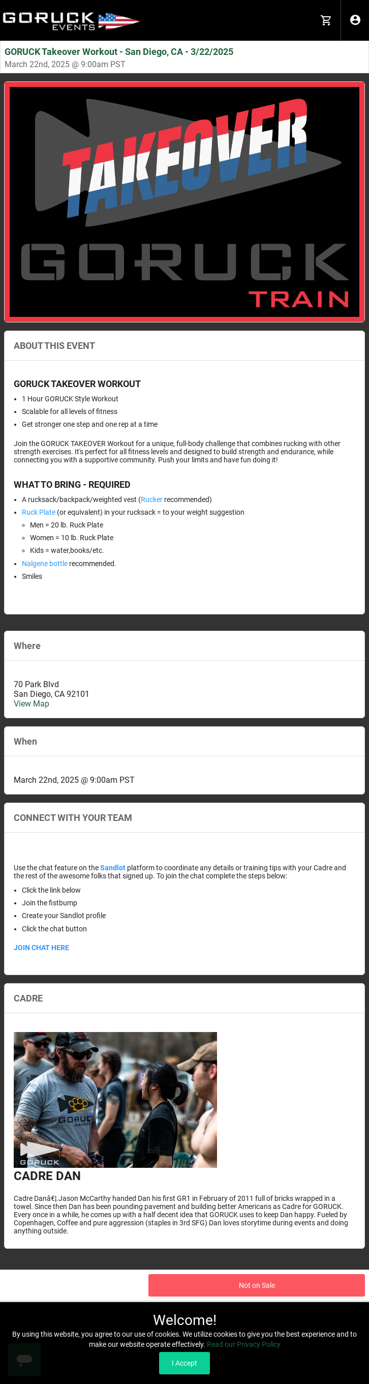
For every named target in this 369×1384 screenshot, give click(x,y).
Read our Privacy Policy (244, 1344)
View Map (31, 704)
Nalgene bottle (45, 564)
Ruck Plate (38, 512)
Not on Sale (257, 1285)
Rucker (152, 499)
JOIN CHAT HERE (41, 948)
